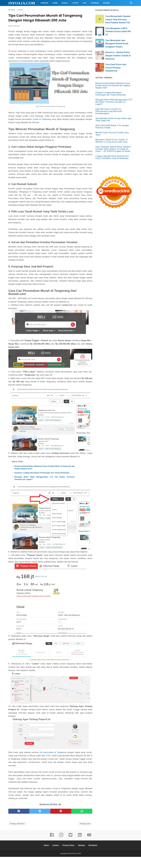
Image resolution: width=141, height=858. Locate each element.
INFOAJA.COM (21, 3)
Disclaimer (95, 846)
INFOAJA (16, 27)
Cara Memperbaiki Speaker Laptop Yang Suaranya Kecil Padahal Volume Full (118, 19)
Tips (84, 3)
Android (44, 3)
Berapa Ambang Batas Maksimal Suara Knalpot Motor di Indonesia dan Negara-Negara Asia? (44, 468)
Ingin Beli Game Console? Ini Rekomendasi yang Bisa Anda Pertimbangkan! (108, 111)
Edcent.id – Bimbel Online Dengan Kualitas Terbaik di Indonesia (118, 55)
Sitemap (82, 846)
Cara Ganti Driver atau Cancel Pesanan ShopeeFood (115, 67)
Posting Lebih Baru (17, 825)
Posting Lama (85, 825)
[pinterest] (60, 812)
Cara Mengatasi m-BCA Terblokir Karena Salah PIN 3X (118, 31)
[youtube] (89, 837)
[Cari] (131, 3)
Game (55, 3)
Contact (54, 846)
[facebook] (18, 812)
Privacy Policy (68, 846)
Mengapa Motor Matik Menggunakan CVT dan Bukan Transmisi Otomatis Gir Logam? (44, 479)
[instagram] (61, 837)
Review (106, 3)
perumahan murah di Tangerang (36, 120)
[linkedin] (79, 837)
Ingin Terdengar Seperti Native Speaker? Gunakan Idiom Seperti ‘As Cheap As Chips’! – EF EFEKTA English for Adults (113, 149)
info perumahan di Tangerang (52, 753)
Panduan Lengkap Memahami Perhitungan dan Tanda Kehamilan (41, 474)
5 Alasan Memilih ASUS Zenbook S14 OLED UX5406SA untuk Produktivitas (112, 157)
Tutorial (95, 3)
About (44, 846)
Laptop (75, 3)
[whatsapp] (81, 812)
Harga (65, 3)
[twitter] (39, 812)
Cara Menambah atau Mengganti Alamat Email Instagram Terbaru (116, 43)
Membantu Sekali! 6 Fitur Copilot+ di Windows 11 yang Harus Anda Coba (111, 141)
